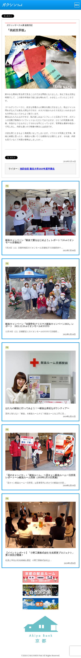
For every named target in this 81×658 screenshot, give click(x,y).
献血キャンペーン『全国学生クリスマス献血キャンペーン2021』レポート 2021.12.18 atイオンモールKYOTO (39, 325)
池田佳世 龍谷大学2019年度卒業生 (37, 169)
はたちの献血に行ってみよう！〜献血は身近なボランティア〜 (37, 408)
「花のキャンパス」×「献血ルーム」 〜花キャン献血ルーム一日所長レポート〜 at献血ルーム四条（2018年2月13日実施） (40, 476)
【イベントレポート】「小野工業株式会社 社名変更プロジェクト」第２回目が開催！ (39, 554)
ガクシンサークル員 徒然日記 (20, 25)
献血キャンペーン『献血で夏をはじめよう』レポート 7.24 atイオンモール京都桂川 (39, 241)
